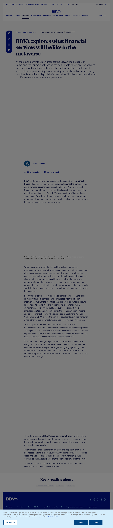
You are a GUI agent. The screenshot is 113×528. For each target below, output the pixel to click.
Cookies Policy (53, 517)
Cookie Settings (10, 522)
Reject (96, 522)
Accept (81, 522)
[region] (56, 519)
